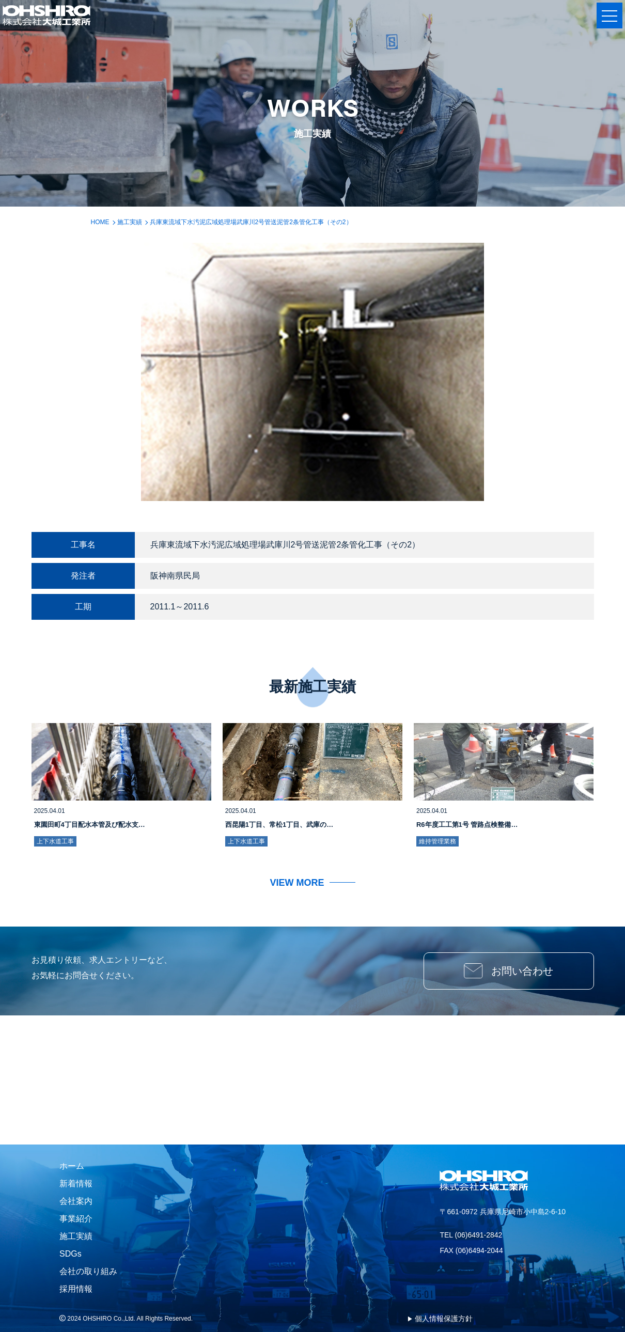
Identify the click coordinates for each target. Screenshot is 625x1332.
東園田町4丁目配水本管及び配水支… (89, 824)
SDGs (70, 1253)
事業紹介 (75, 1218)
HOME (100, 222)
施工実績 (129, 222)
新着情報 (75, 1183)
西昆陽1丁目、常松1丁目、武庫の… (279, 824)
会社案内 (75, 1201)
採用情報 (75, 1288)
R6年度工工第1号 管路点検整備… (467, 824)
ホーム (71, 1166)
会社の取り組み (88, 1271)
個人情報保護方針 (444, 1318)
